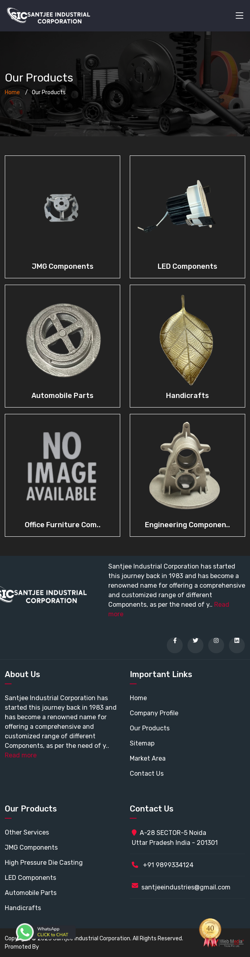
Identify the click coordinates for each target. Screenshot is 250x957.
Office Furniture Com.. (63, 524)
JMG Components (63, 266)
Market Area (148, 758)
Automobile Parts (62, 395)
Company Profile (154, 713)
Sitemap (142, 743)
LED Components (187, 266)
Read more (21, 755)
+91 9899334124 (162, 865)
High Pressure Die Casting (44, 862)
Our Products (150, 728)
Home (12, 92)
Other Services (27, 832)
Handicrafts (187, 395)
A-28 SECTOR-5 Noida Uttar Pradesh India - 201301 (175, 837)
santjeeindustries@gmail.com (185, 887)
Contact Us (147, 773)
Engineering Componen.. (187, 524)
